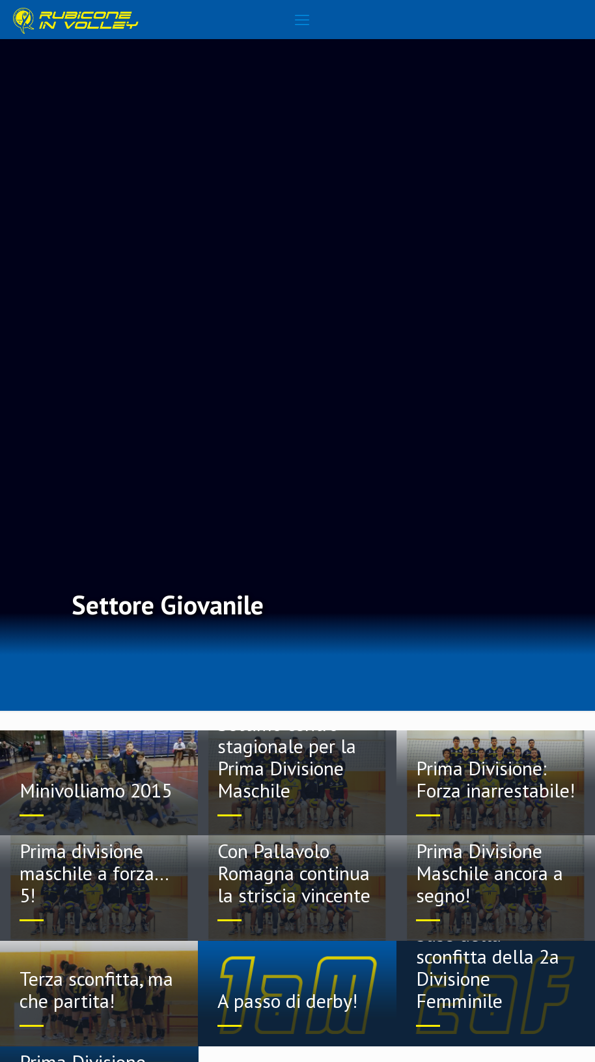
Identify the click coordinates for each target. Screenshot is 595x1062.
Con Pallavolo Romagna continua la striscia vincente (293, 873)
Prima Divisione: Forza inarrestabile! (495, 779)
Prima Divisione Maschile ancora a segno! (489, 873)
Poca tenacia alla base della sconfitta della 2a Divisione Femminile (487, 956)
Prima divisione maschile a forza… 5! (94, 873)
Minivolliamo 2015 (96, 790)
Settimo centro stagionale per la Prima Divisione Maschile (286, 757)
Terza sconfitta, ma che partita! (96, 989)
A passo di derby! (287, 1000)
